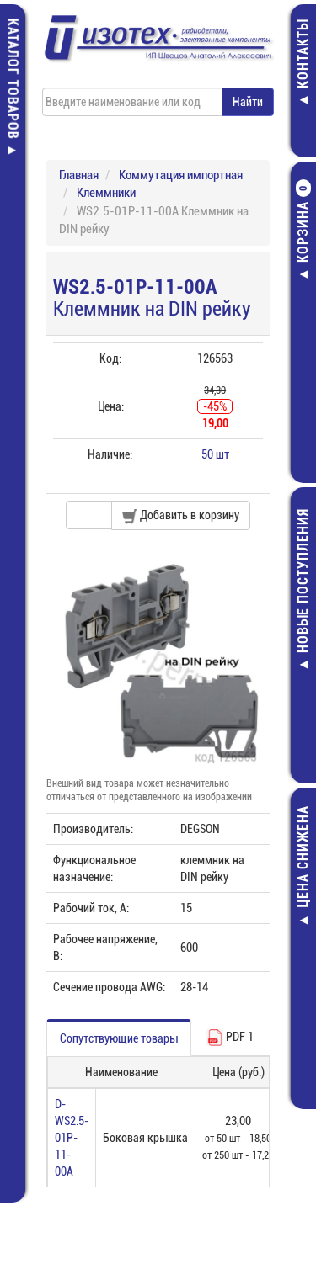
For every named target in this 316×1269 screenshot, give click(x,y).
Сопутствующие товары (119, 1038)
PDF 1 (230, 1037)
